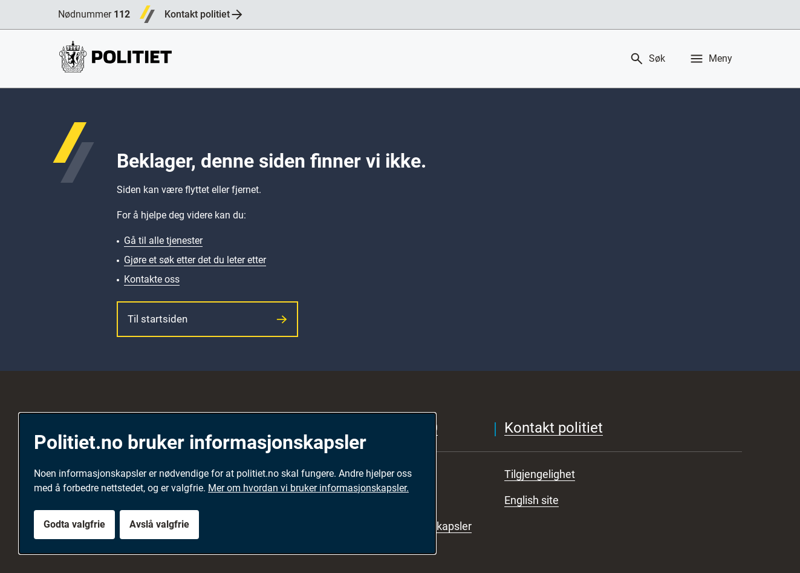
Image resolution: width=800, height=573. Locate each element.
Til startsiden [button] (207, 319)
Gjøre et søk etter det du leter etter (195, 260)
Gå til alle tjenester (163, 240)
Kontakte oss (152, 279)
